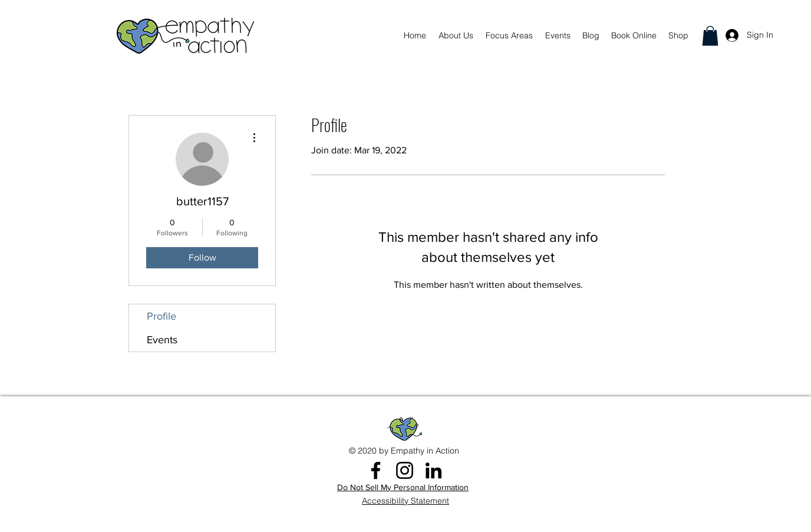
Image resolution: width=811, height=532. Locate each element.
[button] (710, 35)
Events (162, 340)
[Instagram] (404, 470)
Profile (161, 316)
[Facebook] (375, 470)
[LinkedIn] (433, 470)
